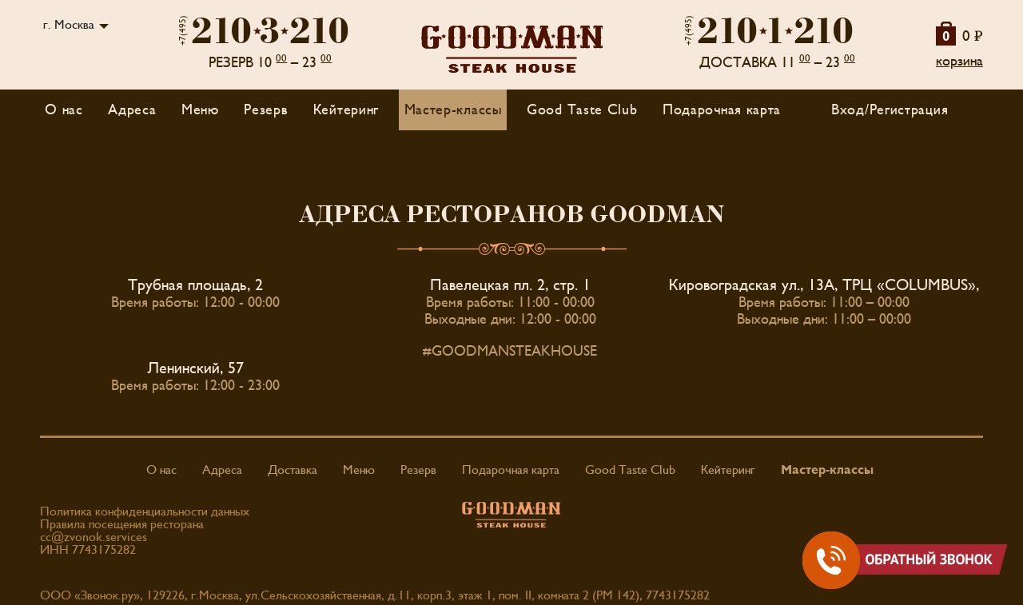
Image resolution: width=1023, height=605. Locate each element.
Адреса (132, 109)
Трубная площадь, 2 (195, 285)
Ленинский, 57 (196, 368)
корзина (959, 61)
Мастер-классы (453, 109)
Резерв (266, 109)
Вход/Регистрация (889, 109)
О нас (64, 109)
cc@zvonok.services (93, 537)
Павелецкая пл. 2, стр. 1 (510, 285)
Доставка (292, 470)
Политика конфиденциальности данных (144, 511)
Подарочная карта (722, 109)
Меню (359, 470)
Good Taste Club (582, 109)
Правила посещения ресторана (122, 524)
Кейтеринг (346, 109)
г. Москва (68, 25)
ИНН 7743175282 (88, 550)
